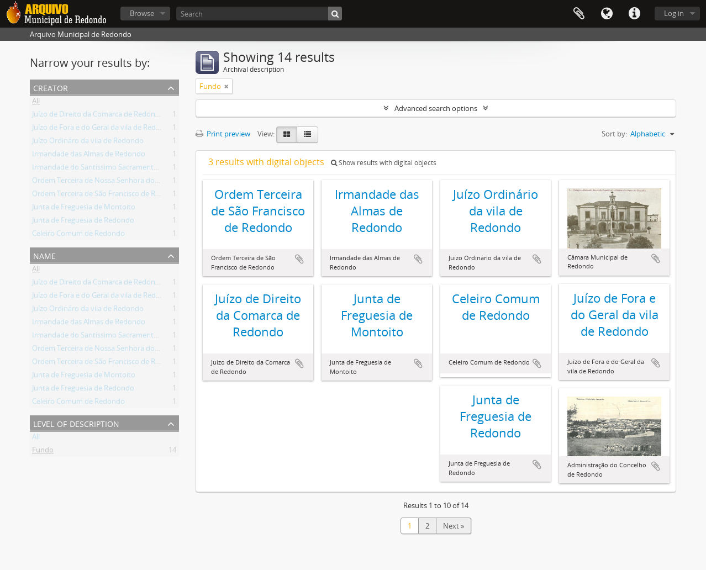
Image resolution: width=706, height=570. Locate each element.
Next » (453, 526)
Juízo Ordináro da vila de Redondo (88, 142)
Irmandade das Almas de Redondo (88, 156)
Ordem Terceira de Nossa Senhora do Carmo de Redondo (126, 182)
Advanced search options (435, 108)
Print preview (223, 134)
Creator (50, 87)
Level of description (76, 422)
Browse (142, 13)
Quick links (634, 14)
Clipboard (579, 14)
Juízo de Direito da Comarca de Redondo (98, 116)
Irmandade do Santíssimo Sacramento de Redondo (116, 169)
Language (606, 14)
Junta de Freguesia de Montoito (83, 209)
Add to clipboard (299, 259)
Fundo (43, 452)
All (36, 103)
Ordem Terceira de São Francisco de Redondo (106, 195)
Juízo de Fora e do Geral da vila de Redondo (102, 129)
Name (44, 254)
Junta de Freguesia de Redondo (83, 222)
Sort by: (614, 134)
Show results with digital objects (383, 162)
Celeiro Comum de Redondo (78, 235)
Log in (674, 13)
